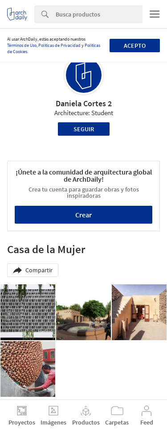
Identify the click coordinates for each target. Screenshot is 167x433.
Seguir (83, 129)
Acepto (135, 46)
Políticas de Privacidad (59, 45)
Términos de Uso (22, 45)
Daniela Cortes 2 (84, 103)
